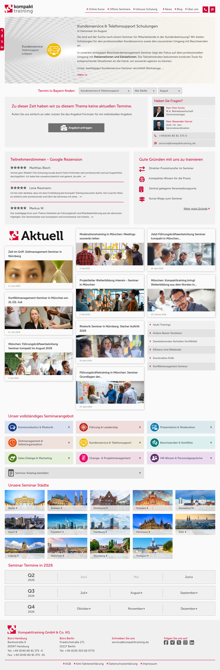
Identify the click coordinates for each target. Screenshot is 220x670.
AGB (67, 663)
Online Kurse (96, 9)
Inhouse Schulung (145, 9)
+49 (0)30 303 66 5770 (80, 650)
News (167, 9)
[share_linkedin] (2, 47)
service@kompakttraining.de (130, 642)
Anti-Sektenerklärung (89, 663)
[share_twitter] (2, 42)
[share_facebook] (2, 36)
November (136, 609)
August (136, 593)
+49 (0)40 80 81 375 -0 (28, 650)
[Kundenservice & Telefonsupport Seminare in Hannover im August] (205, 9)
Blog (178, 9)
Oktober (83, 609)
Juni (189, 577)
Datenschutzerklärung (122, 663)
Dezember (189, 609)
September (188, 593)
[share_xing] (2, 31)
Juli (83, 593)
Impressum (148, 663)
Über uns (191, 9)
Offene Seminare (118, 9)
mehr (82, 74)
